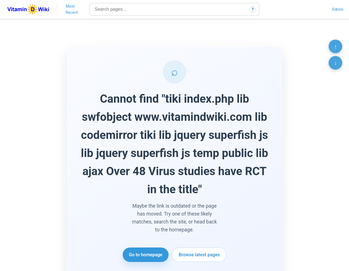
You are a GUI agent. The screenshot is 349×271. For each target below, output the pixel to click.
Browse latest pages (199, 254)
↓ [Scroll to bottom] (335, 63)
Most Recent (72, 9)
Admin (337, 9)
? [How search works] (253, 9)
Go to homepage (145, 254)
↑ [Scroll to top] (335, 46)
